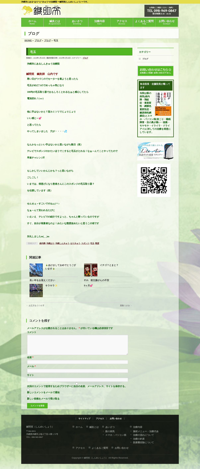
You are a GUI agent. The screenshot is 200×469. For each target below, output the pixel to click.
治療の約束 (139, 439)
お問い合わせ (116, 419)
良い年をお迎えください (42, 280)
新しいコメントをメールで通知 (43, 396)
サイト (30, 379)
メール (31, 370)
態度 (97, 243)
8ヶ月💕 (88, 285)
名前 (30, 361)
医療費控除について (143, 442)
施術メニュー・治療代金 (146, 431)
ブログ (85, 58)
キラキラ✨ (51, 285)
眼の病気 (110, 431)
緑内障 (42, 243)
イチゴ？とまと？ (109, 265)
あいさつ (110, 427)
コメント (31, 332)
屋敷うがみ (126, 305)
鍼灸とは (94, 427)
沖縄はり (50, 243)
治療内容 (137, 427)
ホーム (79, 427)
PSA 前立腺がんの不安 (96, 280)
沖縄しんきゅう (62, 243)
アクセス (100, 419)
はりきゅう (75, 243)
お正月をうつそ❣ (35, 305)
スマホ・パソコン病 (115, 435)
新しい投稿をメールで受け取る (43, 402)
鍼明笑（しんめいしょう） (96, 458)
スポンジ (85, 243)
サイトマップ (84, 419)
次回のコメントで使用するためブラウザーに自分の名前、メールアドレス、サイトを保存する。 (77, 390)
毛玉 (92, 243)
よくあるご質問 (100, 448)
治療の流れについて (143, 435)
